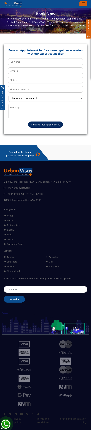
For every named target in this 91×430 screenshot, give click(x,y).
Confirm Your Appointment (45, 124)
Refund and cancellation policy (72, 419)
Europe (9, 266)
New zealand (12, 271)
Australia (52, 257)
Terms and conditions (43, 419)
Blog (8, 234)
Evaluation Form (13, 244)
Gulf (49, 261)
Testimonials (11, 225)
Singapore (10, 261)
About (8, 220)
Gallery (9, 229)
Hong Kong (53, 266)
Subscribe (14, 299)
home (8, 215)
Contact (9, 239)
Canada (9, 257)
